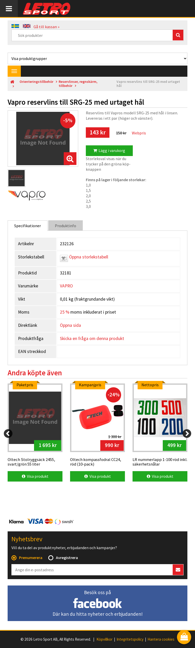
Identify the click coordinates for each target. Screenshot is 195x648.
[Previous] (8, 433)
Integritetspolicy (130, 639)
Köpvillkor (104, 639)
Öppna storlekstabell (84, 257)
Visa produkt (35, 476)
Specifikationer (27, 225)
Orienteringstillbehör (36, 82)
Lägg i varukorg (109, 150)
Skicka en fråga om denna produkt (92, 338)
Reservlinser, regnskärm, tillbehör (78, 84)
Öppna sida (70, 325)
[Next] (187, 433)
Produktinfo (65, 225)
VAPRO (66, 286)
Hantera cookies (161, 639)
